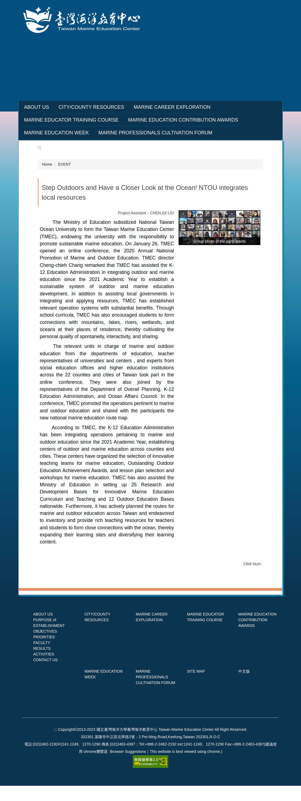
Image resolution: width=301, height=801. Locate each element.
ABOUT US (43, 629)
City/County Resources (105, 107)
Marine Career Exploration (185, 107)
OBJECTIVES (45, 646)
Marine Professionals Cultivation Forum (155, 132)
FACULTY (41, 658)
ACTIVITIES (43, 669)
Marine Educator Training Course (71, 120)
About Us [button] (50, 107)
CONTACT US (45, 675)
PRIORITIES (44, 652)
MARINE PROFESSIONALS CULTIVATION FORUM (155, 692)
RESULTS (42, 663)
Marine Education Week (56, 132)
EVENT (64, 164)
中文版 (244, 686)
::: (26, 107)
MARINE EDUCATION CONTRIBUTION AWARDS (257, 635)
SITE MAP (196, 686)
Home (47, 164)
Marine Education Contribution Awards (183, 120)
